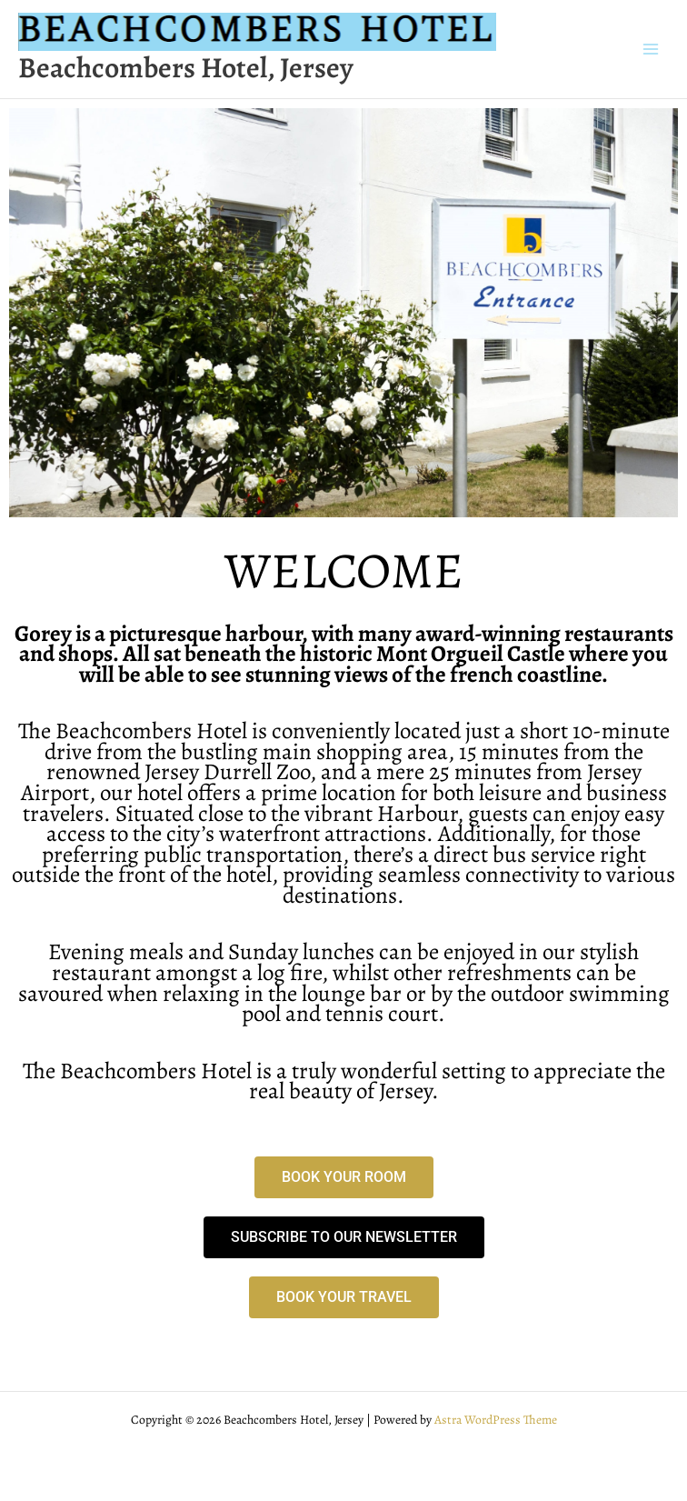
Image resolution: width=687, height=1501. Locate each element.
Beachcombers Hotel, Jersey (185, 67)
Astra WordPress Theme (495, 1419)
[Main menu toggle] (651, 49)
